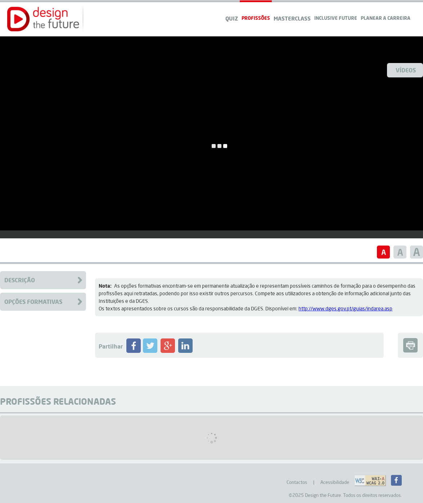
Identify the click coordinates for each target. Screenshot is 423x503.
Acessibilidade (334, 482)
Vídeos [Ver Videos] (406, 70)
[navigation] (385, 11)
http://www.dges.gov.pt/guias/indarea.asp (345, 308)
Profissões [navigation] (256, 18)
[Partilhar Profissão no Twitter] (150, 351)
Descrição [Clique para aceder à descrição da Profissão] (19, 280)
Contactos (297, 482)
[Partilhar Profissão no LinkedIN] (185, 351)
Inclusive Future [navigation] (335, 18)
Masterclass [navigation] (292, 18)
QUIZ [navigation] (231, 18)
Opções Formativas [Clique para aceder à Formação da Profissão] (33, 301)
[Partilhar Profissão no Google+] (167, 351)
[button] (43, 19)
